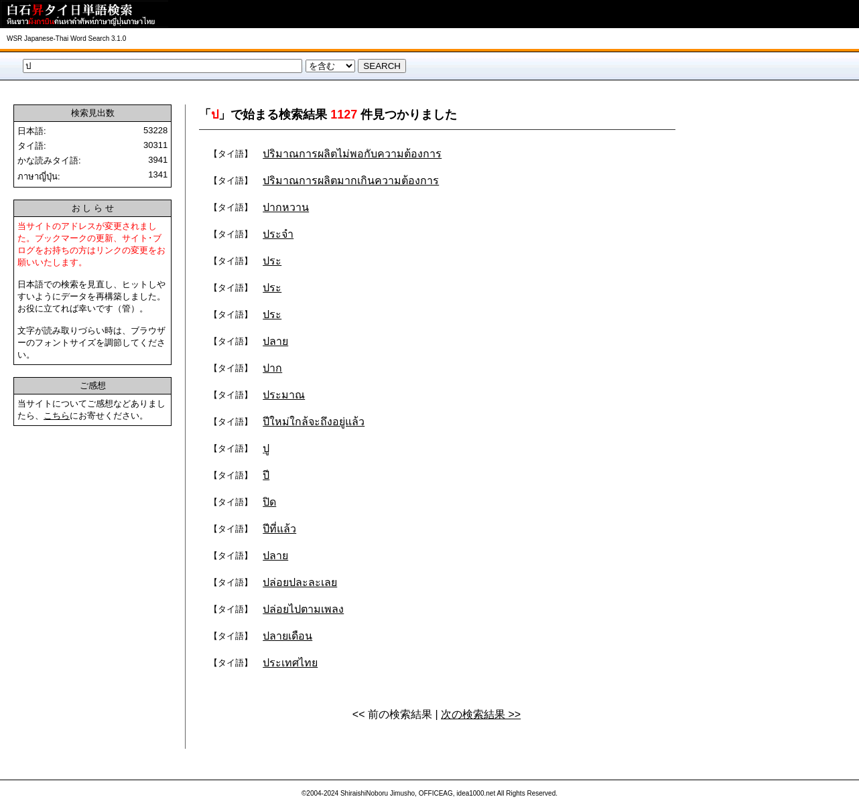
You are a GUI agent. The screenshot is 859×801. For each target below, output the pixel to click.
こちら (57, 416)
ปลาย (275, 341)
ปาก (272, 368)
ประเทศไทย (290, 662)
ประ (272, 261)
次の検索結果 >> (481, 714)
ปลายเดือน (287, 636)
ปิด (269, 502)
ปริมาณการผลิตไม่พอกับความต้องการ (352, 153)
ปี (266, 475)
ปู (266, 448)
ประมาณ (284, 395)
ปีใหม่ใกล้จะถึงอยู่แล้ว (314, 421)
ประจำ (278, 234)
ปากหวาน (286, 207)
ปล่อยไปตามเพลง (303, 609)
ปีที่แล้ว (279, 528)
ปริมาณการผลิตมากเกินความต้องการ (351, 180)
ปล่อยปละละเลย (300, 582)
